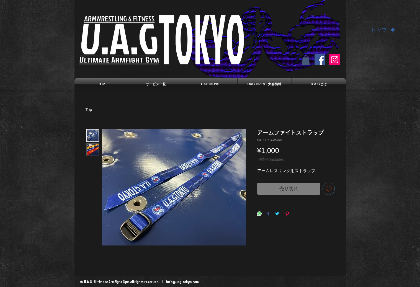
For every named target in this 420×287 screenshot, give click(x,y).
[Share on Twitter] (277, 214)
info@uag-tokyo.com (182, 281)
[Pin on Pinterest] (287, 214)
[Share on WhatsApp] (259, 214)
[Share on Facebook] (268, 214)
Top (89, 109)
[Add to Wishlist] (329, 189)
